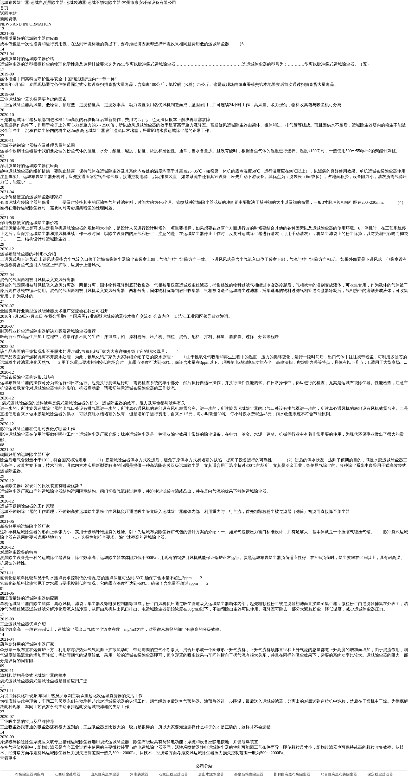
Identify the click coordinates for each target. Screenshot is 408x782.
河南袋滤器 (139, 774)
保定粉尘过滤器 (380, 774)
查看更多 (8, 758)
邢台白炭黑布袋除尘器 (339, 774)
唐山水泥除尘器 (211, 774)
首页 (4, 8)
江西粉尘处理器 (67, 774)
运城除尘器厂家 (93, 434)
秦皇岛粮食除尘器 (248, 774)
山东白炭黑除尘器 (105, 774)
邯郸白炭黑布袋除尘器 (292, 774)
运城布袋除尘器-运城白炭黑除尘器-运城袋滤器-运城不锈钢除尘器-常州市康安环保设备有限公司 (88, 2)
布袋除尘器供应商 (29, 774)
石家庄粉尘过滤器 (173, 774)
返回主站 (8, 13)
